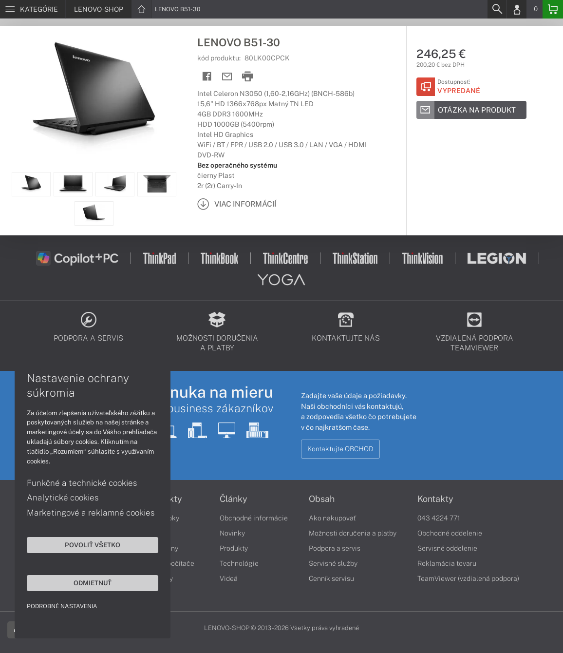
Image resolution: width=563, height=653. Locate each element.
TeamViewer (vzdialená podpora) (468, 578)
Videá (229, 578)
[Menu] (32, 9)
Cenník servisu (331, 578)
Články (233, 499)
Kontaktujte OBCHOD (340, 449)
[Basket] (553, 9)
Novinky (232, 533)
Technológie (239, 563)
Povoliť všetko (92, 545)
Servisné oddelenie (447, 548)
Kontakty (435, 499)
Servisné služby (333, 563)
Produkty (234, 548)
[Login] (516, 9)
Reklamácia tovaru (446, 563)
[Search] (497, 9)
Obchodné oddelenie (449, 533)
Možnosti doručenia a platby (352, 533)
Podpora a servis (334, 548)
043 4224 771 (438, 518)
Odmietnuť (93, 583)
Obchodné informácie (254, 518)
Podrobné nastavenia (62, 606)
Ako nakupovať (332, 518)
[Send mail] (227, 76)
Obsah (322, 499)
